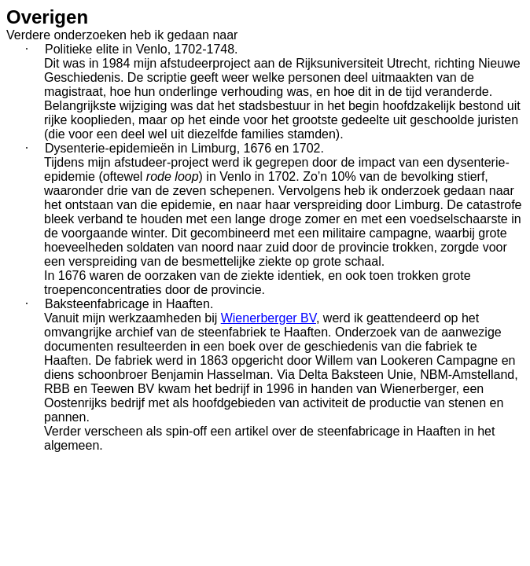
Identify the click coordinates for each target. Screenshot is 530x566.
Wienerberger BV (268, 318)
